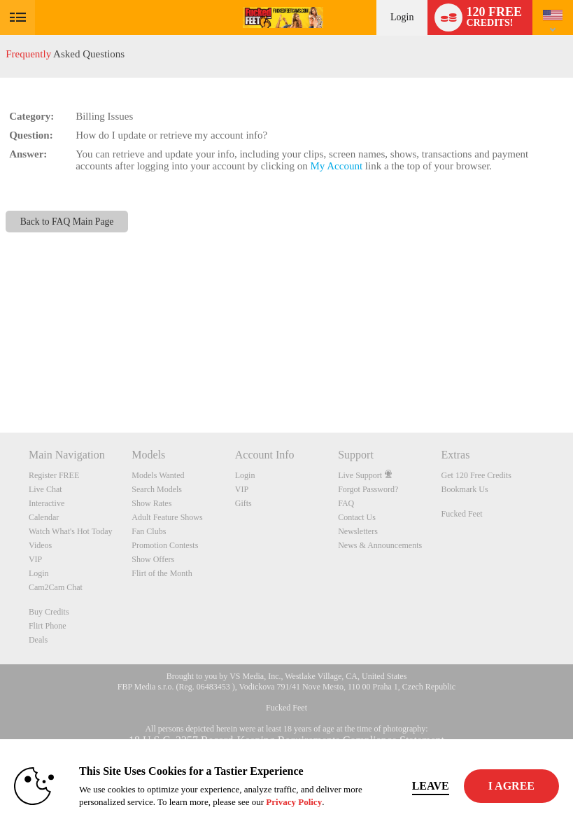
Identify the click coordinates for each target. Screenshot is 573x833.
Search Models (157, 489)
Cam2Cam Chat (56, 587)
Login (401, 17)
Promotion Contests (165, 545)
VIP (35, 559)
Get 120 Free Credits (476, 475)
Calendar (44, 517)
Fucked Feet (462, 514)
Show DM (0, 380)
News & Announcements (380, 545)
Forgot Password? (368, 489)
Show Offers (153, 559)
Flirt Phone (47, 626)
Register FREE (54, 475)
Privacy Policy (294, 802)
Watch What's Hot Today (71, 531)
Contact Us (357, 517)
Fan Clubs (149, 531)
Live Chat (45, 489)
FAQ (346, 503)
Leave (430, 786)
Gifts (243, 503)
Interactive (46, 503)
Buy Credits (49, 612)
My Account (337, 166)
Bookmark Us (464, 489)
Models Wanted (158, 475)
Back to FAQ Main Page (67, 221)
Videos (40, 545)
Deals (38, 640)
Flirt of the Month (162, 573)
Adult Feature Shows (167, 517)
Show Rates (151, 503)
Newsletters (358, 531)
